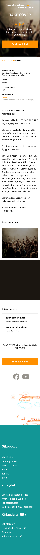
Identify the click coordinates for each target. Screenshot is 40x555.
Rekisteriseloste (10, 502)
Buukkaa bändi (20, 44)
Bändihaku (7, 457)
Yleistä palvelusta (10, 465)
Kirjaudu (6, 532)
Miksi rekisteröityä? (12, 536)
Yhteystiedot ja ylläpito (14, 498)
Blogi (4, 469)
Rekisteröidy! (8, 524)
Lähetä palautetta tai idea (15, 494)
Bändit (5, 473)
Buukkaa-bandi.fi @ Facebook (17, 506)
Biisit (4, 477)
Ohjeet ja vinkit (10, 461)
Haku (3, 61)
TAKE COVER (11, 61)
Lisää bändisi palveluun (14, 528)
